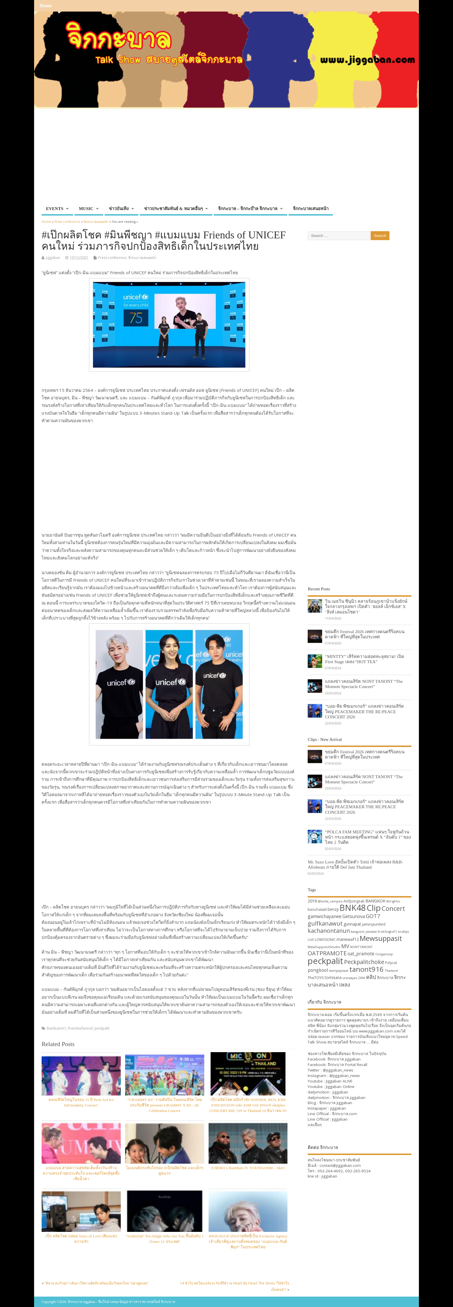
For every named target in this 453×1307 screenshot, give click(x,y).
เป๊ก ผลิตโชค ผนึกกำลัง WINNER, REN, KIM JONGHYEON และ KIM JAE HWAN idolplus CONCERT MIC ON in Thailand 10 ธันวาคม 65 (248, 1105)
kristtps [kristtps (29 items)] (403, 932)
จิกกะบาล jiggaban (344, 1059)
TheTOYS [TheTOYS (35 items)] (316, 977)
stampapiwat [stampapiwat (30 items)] (338, 970)
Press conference (112, 257)
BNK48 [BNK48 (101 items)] (352, 907)
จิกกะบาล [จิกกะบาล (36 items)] (385, 977)
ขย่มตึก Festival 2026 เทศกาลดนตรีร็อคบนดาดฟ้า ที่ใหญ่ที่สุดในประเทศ (364, 634)
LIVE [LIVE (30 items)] (311, 939)
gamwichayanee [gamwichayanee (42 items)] (324, 916)
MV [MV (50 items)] (345, 946)
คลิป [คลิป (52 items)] (371, 976)
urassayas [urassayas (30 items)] (349, 978)
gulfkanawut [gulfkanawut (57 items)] (325, 923)
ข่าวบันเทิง (119, 208)
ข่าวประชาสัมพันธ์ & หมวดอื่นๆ (173, 208)
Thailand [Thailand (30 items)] (391, 970)
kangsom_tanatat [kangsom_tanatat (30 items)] (364, 931)
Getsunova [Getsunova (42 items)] (353, 916)
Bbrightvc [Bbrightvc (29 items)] (393, 901)
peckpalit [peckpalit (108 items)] (325, 961)
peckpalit (101, 1028)
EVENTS (54, 208)
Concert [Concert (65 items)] (393, 908)
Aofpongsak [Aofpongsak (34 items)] (354, 901)
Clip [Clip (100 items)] (374, 907)
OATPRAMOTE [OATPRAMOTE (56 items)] (327, 953)
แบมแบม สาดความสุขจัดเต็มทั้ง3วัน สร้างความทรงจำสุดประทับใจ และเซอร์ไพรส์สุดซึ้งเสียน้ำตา (81, 1173)
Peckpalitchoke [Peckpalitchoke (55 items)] (364, 962)
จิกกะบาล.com (344, 1113)
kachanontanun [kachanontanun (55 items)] (329, 931)
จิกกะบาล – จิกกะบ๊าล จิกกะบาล (247, 208)
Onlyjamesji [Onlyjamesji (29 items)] (384, 954)
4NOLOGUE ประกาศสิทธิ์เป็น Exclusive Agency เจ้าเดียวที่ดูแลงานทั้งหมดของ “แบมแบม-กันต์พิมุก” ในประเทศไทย (248, 1241)
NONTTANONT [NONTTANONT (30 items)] (361, 947)
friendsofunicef (80, 1028)
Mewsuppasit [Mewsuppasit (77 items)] (381, 938)
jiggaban (53, 257)
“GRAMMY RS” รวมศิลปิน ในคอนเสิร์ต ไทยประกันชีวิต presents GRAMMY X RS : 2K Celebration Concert (164, 1105)
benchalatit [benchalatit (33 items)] (317, 909)
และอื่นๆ (315, 1124)
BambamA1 (56, 1028)
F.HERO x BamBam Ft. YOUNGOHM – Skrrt (248, 1168)
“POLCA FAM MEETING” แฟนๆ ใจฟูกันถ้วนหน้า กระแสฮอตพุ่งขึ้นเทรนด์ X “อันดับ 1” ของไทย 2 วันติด (368, 837)
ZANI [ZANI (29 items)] (361, 978)
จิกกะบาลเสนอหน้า (310, 208)
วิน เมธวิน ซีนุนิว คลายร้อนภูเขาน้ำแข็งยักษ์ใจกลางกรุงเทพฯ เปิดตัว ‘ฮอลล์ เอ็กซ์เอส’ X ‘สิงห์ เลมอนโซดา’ (366, 606)
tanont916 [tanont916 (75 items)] (366, 969)
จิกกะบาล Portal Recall (347, 1064)
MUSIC (86, 208)
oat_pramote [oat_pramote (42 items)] (361, 953)
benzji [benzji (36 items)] (333, 909)
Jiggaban (340, 1119)
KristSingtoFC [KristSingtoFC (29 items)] (387, 932)
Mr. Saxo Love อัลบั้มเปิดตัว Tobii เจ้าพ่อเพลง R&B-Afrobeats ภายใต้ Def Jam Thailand (355, 864)
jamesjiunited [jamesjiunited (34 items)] (373, 924)
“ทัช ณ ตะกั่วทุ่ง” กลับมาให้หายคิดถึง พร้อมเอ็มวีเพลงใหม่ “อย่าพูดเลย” (96, 1283)
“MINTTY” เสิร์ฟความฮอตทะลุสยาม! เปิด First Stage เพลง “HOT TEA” (364, 659)
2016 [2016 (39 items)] (312, 901)
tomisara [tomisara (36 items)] (333, 977)
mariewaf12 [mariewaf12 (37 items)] (348, 939)
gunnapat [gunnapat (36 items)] (352, 924)
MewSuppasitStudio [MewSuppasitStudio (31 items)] (324, 947)
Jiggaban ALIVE (339, 1081)
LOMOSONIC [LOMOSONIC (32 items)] (325, 939)
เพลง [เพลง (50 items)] (344, 984)
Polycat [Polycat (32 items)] (391, 962)
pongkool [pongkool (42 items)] (318, 970)
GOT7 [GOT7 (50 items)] (373, 915)
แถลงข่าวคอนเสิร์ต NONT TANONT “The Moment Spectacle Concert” (363, 684)
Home (46, 5)
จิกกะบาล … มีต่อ (363, 1042)
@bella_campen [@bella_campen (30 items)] (330, 901)
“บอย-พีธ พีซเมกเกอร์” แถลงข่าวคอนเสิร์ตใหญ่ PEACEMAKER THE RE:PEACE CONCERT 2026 (364, 711)
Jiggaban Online (340, 1086)
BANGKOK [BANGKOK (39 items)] (375, 901)
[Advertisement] (226, 159)
